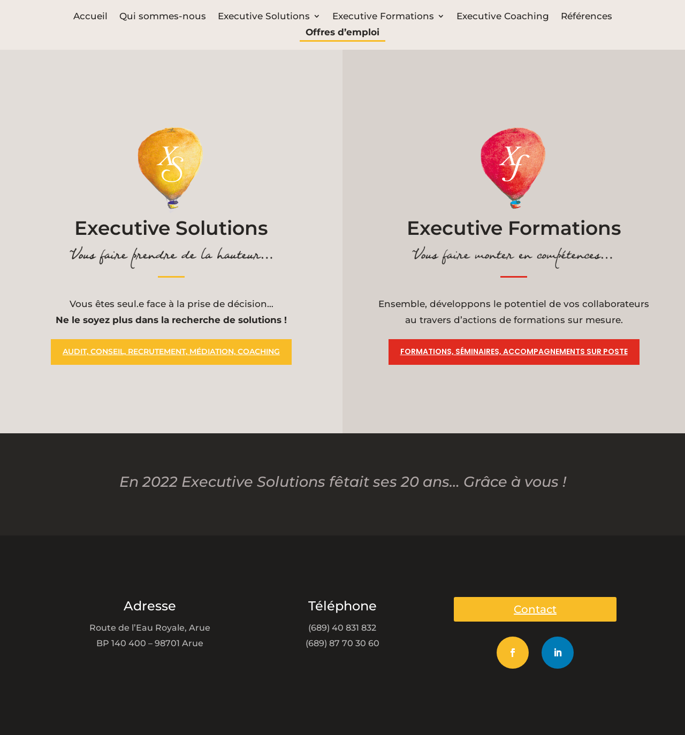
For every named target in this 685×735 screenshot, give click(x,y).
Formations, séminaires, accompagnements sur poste (514, 351)
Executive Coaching (502, 16)
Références (586, 16)
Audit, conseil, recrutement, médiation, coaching (171, 351)
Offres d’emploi (342, 32)
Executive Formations (383, 16)
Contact (535, 609)
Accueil (90, 16)
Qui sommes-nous (162, 16)
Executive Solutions (264, 16)
